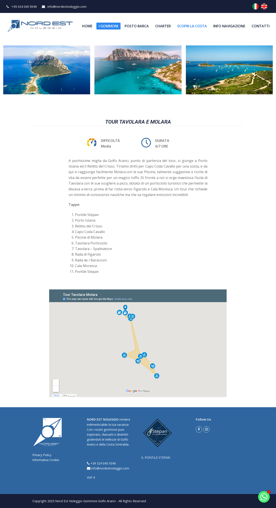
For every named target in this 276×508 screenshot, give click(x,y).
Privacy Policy (41, 455)
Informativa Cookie (45, 460)
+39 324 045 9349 (101, 463)
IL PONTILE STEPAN (155, 457)
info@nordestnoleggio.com (108, 468)
